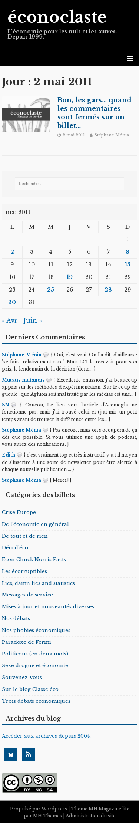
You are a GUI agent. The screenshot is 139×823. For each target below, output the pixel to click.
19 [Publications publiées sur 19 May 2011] (70, 277)
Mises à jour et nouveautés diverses (48, 606)
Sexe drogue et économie (35, 665)
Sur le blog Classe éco (30, 689)
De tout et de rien (25, 536)
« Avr (10, 321)
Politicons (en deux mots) (35, 654)
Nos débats (16, 618)
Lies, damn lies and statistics (38, 583)
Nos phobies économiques (36, 630)
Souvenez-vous (22, 677)
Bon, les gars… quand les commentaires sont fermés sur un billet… (94, 113)
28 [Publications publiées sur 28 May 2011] (108, 289)
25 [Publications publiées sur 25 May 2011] (50, 289)
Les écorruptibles (24, 571)
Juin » (32, 321)
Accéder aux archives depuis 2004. (46, 736)
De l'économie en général (35, 524)
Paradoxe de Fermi (26, 642)
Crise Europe (19, 512)
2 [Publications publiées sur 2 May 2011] (12, 251)
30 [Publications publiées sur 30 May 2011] (12, 302)
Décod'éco (15, 547)
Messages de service (27, 595)
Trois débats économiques (36, 701)
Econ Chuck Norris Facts (34, 559)
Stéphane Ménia (112, 135)
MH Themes (47, 816)
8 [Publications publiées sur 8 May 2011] (127, 251)
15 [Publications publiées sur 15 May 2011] (127, 264)
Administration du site (91, 816)
